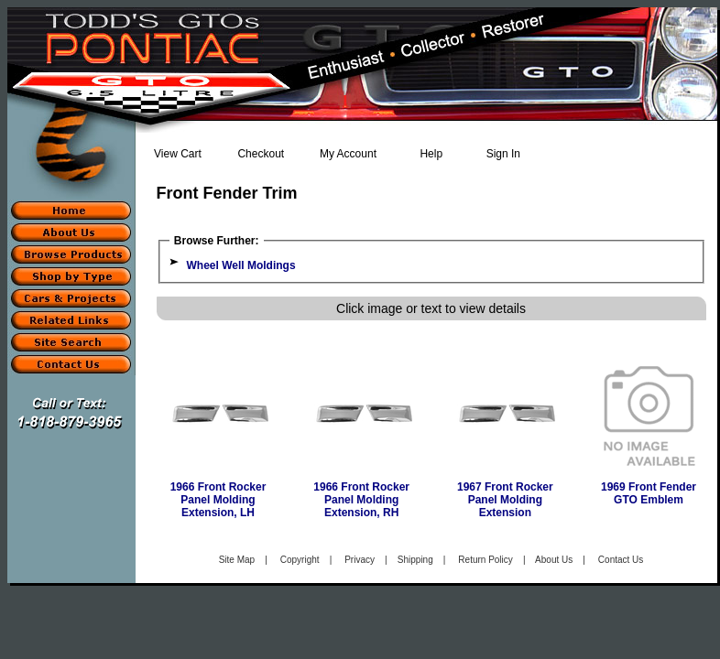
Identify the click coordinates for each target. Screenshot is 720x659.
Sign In (503, 153)
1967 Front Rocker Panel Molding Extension (505, 500)
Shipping (415, 560)
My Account (348, 153)
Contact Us (620, 560)
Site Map (237, 560)
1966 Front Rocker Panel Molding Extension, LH (218, 500)
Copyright (300, 560)
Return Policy (485, 560)
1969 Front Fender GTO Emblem (648, 493)
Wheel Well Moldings (241, 265)
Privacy (359, 560)
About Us (554, 560)
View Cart (178, 153)
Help (431, 153)
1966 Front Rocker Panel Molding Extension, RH (361, 500)
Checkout (260, 153)
